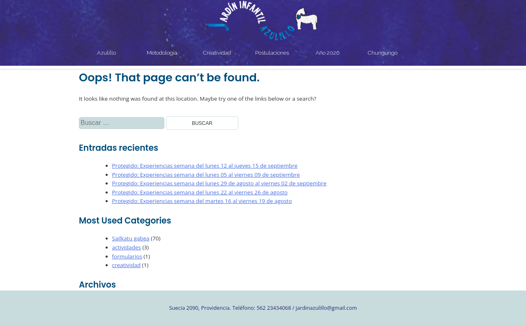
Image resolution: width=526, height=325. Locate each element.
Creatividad (217, 52)
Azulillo (106, 52)
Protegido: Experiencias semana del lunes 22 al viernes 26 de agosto (200, 192)
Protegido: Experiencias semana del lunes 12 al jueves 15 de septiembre (205, 165)
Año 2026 (327, 52)
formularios (127, 256)
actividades (126, 247)
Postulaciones (272, 52)
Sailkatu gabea (131, 238)
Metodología (162, 52)
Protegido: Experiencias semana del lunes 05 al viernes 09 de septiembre (206, 174)
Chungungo (382, 52)
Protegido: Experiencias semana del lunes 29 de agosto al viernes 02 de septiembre (219, 183)
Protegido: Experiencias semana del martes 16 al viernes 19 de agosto (202, 201)
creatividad (126, 265)
